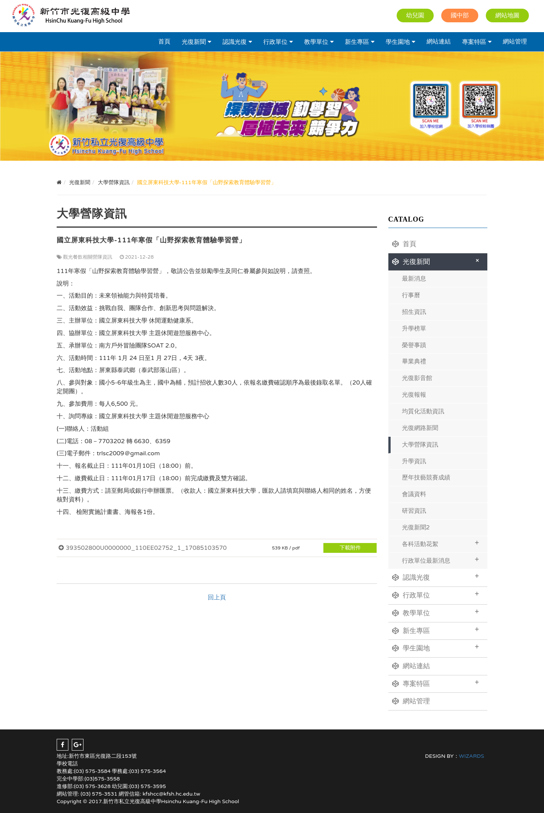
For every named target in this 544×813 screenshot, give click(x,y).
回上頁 (217, 597)
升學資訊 (414, 461)
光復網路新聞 (420, 428)
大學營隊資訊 (420, 444)
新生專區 (357, 42)
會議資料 (414, 494)
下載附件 (350, 548)
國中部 (460, 15)
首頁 (164, 41)
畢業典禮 (414, 361)
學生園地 (398, 42)
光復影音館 (417, 378)
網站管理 (515, 41)
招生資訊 (414, 312)
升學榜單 (414, 328)
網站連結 (439, 41)
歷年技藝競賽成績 (426, 477)
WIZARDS (471, 756)
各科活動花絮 (440, 543)
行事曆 (411, 295)
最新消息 (414, 278)
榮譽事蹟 (414, 345)
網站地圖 (507, 15)
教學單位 (316, 42)
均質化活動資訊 (423, 411)
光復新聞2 (416, 527)
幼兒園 (415, 15)
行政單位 (275, 42)
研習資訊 (414, 511)
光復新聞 (194, 42)
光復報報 (414, 395)
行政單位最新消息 (440, 560)
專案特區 (474, 42)
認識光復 (235, 42)
